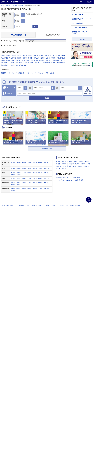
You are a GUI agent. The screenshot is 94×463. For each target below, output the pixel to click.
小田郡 (33, 60)
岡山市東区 (4, 58)
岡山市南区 (12, 58)
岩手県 (24, 162)
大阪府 (29, 178)
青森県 (18, 162)
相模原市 (86, 166)
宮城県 (29, 162)
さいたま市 (70, 164)
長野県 (40, 172)
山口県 (35, 182)
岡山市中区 (61, 55)
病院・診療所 (50, 73)
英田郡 (37, 63)
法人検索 (15, 5)
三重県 (13, 178)
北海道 (13, 162)
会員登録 (89, 2)
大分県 (35, 188)
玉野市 (19, 55)
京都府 (24, 178)
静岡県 (13, 174)
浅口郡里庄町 (25, 60)
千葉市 (88, 164)
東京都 (40, 168)
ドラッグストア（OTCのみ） (35, 73)
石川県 (24, 172)
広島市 (77, 164)
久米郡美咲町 (5, 65)
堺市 (64, 166)
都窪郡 (3, 60)
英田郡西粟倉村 (45, 63)
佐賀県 (18, 188)
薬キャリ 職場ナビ (5, 5)
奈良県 (40, 178)
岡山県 (21, 5)
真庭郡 (48, 60)
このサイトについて (23, 205)
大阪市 (64, 161)
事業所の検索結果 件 (18, 35)
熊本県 (29, 188)
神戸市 (87, 161)
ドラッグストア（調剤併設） (16, 73)
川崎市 (58, 164)
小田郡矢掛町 (40, 60)
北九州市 (59, 166)
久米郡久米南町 (61, 63)
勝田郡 (12, 63)
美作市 (42, 58)
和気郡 (53, 58)
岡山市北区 (53, 55)
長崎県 (24, 188)
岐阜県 (46, 172)
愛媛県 (13, 184)
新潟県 (13, 172)
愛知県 (18, 174)
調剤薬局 (3, 73)
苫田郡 (63, 60)
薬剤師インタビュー (52, 205)
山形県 (40, 162)
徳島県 (40, 182)
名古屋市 (70, 161)
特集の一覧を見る (47, 148)
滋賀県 (18, 178)
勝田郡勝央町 (20, 63)
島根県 (18, 182)
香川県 (46, 182)
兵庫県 (35, 178)
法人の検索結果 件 (53, 35)
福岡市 (81, 161)
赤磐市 (41, 55)
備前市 (30, 58)
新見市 (25, 58)
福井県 (29, 172)
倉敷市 (8, 55)
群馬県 (24, 168)
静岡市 (64, 168)
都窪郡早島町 (10, 60)
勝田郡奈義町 (29, 63)
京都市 (64, 164)
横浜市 (58, 161)
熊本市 (80, 166)
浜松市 (75, 166)
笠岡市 (25, 55)
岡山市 (3, 55)
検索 (35, 26)
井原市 (30, 55)
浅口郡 (18, 60)
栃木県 (18, 168)
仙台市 (83, 164)
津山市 (14, 55)
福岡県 (13, 188)
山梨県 (35, 172)
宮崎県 (40, 188)
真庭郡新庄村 (55, 60)
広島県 (29, 182)
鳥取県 (13, 182)
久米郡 (53, 63)
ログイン (82, 2)
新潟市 (69, 166)
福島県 (46, 162)
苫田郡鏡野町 (5, 63)
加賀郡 (12, 65)
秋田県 (35, 162)
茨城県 (13, 168)
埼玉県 (29, 168)
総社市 (36, 55)
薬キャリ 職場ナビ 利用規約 (74, 205)
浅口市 (48, 58)
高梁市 (19, 58)
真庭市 (47, 55)
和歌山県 (46, 178)
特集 (62, 205)
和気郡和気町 (61, 58)
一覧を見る (82, 39)
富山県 (18, 172)
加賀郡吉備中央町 (21, 65)
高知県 (18, 184)
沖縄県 (13, 190)
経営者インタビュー (38, 205)
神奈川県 (46, 168)
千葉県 (35, 168)
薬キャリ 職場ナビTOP (8, 205)
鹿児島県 (46, 188)
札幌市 (76, 161)
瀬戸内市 (36, 58)
